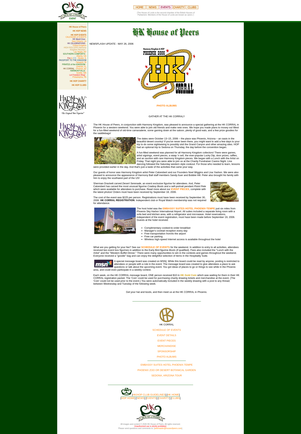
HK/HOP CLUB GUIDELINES (149, 394)
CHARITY (163, 398)
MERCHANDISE (166, 346)
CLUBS (175, 398)
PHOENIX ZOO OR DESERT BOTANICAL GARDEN (166, 370)
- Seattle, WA (78, 72)
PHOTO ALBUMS (166, 356)
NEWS (140, 398)
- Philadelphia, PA (77, 76)
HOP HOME (128, 398)
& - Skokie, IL (76, 58)
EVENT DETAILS (166, 335)
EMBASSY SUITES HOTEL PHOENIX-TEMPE (189, 208)
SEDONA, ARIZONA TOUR (166, 375)
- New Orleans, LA (79, 40)
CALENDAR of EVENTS (76, 37)
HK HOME (173, 394)
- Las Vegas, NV (75, 50)
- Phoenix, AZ (74, 69)
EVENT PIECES (180, 189)
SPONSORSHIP (166, 351)
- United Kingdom (76, 44)
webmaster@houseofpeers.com (168, 428)
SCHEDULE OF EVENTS (155, 247)
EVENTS (151, 398)
